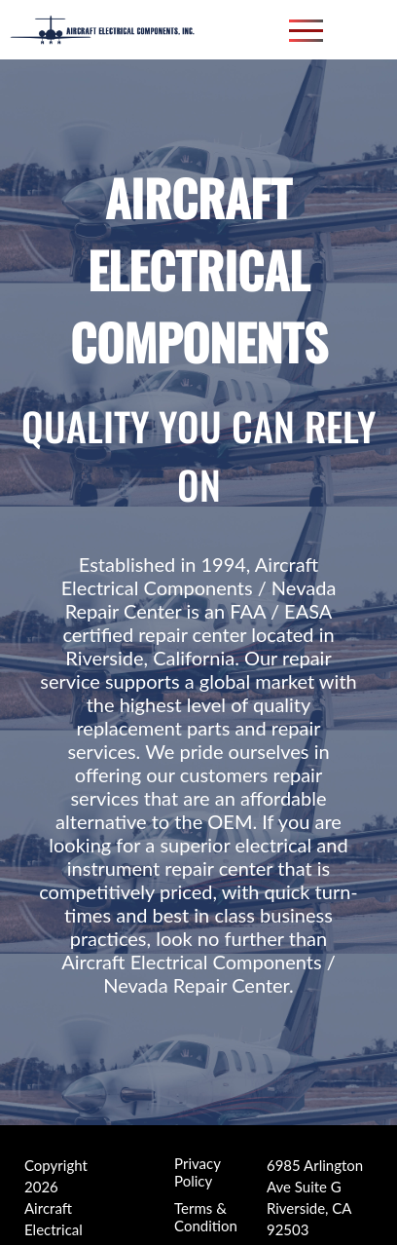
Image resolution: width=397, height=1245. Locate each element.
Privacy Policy (197, 1134)
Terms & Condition (205, 1179)
